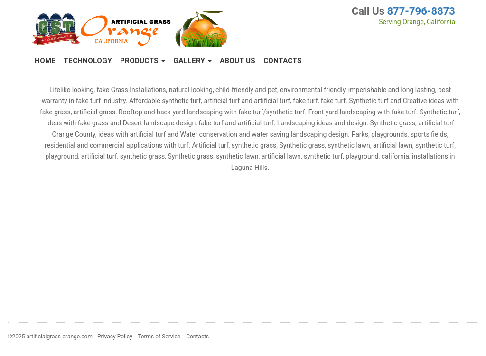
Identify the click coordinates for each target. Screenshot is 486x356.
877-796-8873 (421, 11)
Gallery (192, 61)
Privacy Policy (114, 336)
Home (45, 61)
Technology (88, 61)
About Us (237, 61)
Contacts (282, 61)
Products (142, 61)
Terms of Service (159, 336)
